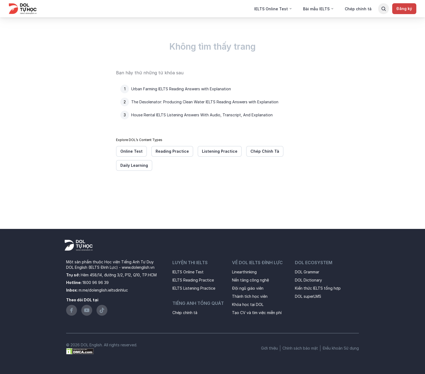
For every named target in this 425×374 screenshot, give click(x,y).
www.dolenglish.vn (138, 267)
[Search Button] (383, 8)
